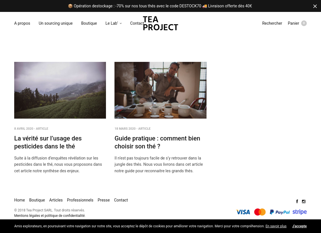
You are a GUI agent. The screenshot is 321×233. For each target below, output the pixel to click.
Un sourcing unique (56, 23)
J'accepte (299, 226)
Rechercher (272, 23)
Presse (104, 200)
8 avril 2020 (23, 129)
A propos (22, 23)
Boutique (89, 23)
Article (42, 129)
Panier (297, 23)
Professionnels (80, 200)
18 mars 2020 (125, 129)
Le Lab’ (111, 23)
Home (19, 200)
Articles (56, 200)
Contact (137, 23)
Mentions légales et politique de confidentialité (49, 216)
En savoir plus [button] (276, 226)
